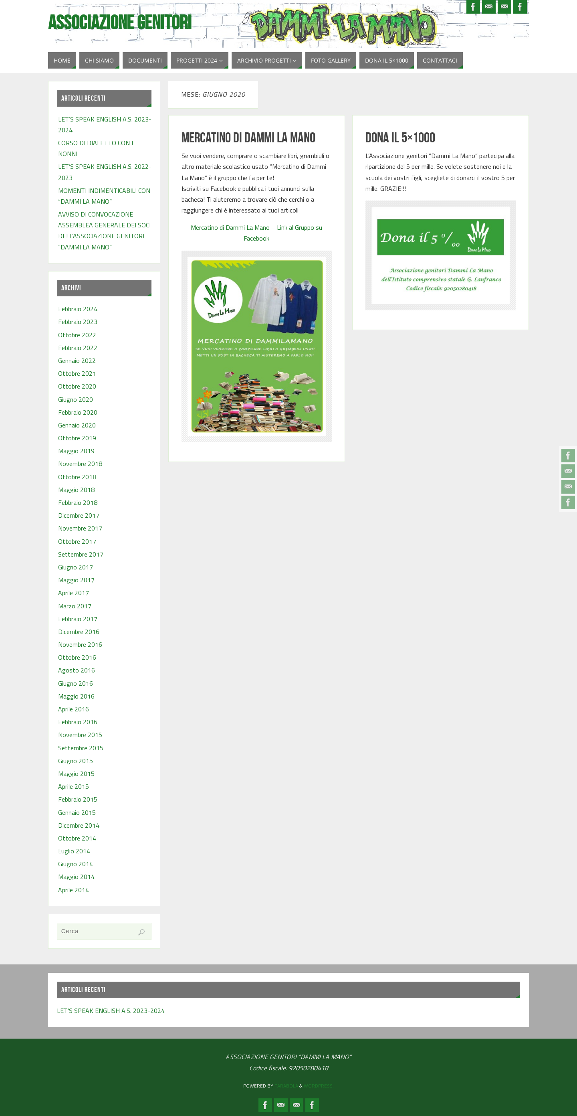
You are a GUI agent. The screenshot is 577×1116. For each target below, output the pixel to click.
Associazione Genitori (120, 22)
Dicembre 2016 (78, 631)
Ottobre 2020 (77, 386)
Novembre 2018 (80, 463)
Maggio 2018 (76, 489)
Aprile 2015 (73, 786)
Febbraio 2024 (77, 309)
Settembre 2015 (80, 748)
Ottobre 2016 (77, 657)
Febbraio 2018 (77, 502)
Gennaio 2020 (77, 425)
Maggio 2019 (76, 451)
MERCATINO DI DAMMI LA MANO (248, 137)
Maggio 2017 (76, 580)
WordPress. (319, 1086)
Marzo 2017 (74, 606)
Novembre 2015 (80, 734)
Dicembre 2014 (78, 825)
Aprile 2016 (73, 709)
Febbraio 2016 (77, 722)
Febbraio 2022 (77, 347)
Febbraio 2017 (77, 619)
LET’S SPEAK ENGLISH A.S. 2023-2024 (111, 1010)
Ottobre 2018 (77, 477)
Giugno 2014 (75, 864)
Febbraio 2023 (77, 321)
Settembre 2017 (80, 554)
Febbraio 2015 (77, 799)
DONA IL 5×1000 (400, 137)
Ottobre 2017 (77, 541)
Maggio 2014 (76, 876)
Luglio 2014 (74, 851)
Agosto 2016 (76, 670)
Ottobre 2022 (77, 335)
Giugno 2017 (75, 567)
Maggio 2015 (76, 773)
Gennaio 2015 (77, 812)
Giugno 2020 (75, 399)
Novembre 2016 (80, 644)
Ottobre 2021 (77, 373)
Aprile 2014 (73, 890)
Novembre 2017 (80, 528)
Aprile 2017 (73, 592)
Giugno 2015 (75, 761)
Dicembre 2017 (78, 515)
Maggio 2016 (76, 696)
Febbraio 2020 (77, 412)
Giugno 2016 (75, 683)
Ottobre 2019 (77, 438)
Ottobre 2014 (77, 838)
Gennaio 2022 (77, 360)
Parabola (286, 1086)
